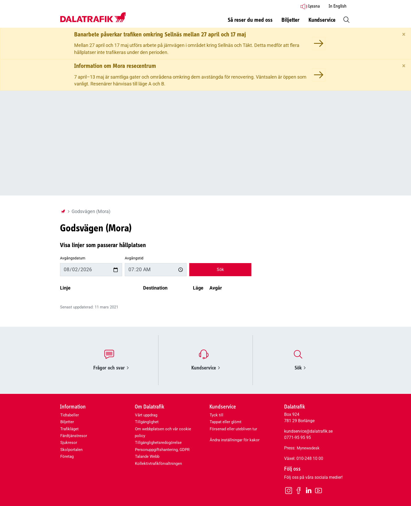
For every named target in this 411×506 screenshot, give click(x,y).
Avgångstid (134, 258)
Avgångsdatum (72, 258)
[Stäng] (404, 34)
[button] (345, 19)
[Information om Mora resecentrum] (318, 74)
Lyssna (310, 6)
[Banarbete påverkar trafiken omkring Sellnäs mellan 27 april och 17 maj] (318, 43)
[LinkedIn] (308, 490)
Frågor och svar (111, 368)
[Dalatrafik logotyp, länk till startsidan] (93, 17)
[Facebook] (298, 490)
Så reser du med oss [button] (250, 20)
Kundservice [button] (322, 20)
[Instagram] (288, 490)
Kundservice (205, 368)
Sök (220, 269)
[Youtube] (318, 490)
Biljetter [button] (291, 20)
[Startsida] (63, 211)
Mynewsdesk (308, 448)
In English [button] (338, 6)
